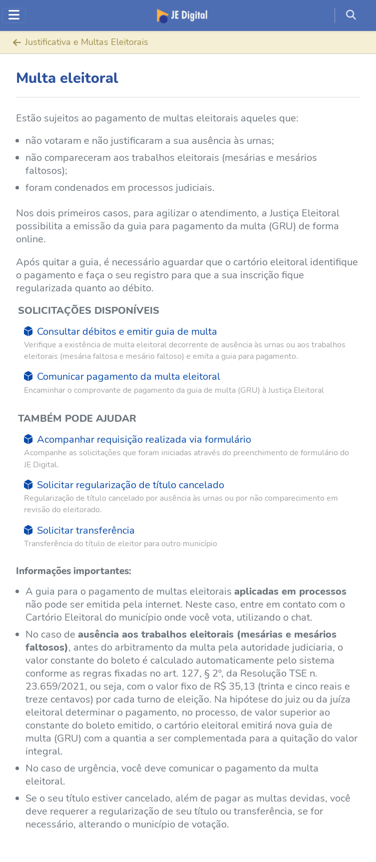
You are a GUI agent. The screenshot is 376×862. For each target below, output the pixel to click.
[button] (355, 15)
